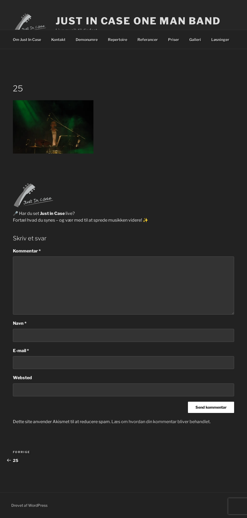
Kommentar (27, 251)
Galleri (195, 39)
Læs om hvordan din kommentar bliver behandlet (160, 421)
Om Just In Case (27, 39)
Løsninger (220, 39)
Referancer (147, 39)
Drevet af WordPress (29, 505)
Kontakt (58, 39)
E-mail (21, 350)
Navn (20, 323)
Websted (22, 377)
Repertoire (117, 39)
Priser (173, 39)
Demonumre (87, 39)
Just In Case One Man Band (138, 21)
